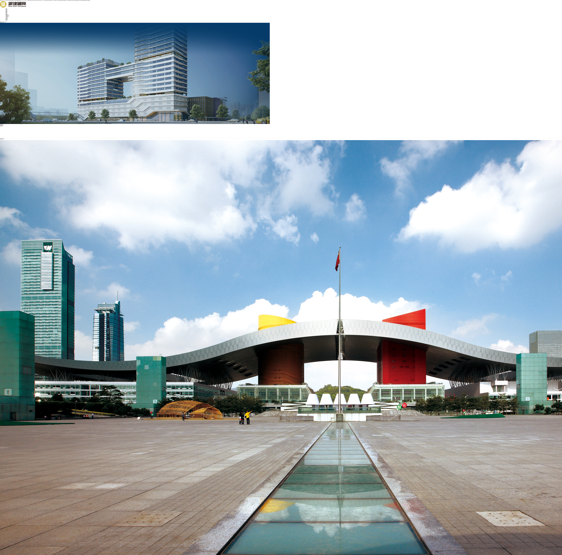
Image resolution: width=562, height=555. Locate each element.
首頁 (0, 138)
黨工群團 (6, 12)
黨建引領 (6, 11)
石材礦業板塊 (1, 125)
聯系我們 (6, 20)
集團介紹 (6, 9)
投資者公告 (7, 19)
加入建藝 (6, 17)
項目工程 (6, 13)
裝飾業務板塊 (7, 15)
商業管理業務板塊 (7, 16)
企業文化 (6, 10)
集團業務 (6, 14)
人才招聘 (6, 18)
